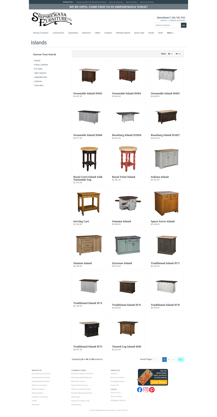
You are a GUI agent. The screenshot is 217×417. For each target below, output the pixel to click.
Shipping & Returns (118, 400)
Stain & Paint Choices (79, 385)
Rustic (151, 33)
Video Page (75, 397)
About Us (114, 374)
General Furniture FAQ (80, 401)
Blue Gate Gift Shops (147, 2)
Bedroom (86, 33)
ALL (181, 359)
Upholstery (73, 33)
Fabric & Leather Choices (81, 389)
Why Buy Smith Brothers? (81, 377)
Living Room (58, 33)
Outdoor (108, 33)
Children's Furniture (40, 397)
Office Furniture (38, 389)
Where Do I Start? (78, 381)
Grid (178, 54)
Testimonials (76, 405)
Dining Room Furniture (41, 374)
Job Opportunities (117, 381)
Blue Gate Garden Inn (116, 2)
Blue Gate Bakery (131, 2)
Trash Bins (38, 85)
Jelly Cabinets (40, 73)
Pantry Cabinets (41, 65)
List (170, 54)
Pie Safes (38, 69)
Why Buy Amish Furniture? (82, 374)
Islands (37, 60)
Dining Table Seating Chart (81, 393)
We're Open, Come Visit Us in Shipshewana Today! (108, 7)
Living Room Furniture (41, 377)
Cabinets (38, 81)
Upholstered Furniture (41, 381)
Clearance (36, 405)
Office (97, 33)
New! (160, 33)
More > (170, 33)
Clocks (34, 401)
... (160, 359)
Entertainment (37, 393)
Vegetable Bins (40, 77)
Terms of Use (116, 393)
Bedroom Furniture (39, 385)
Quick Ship (139, 33)
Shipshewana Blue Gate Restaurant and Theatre (91, 2)
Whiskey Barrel (123, 33)
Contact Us (115, 385)
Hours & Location (118, 377)
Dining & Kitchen (40, 33)
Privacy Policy (116, 396)
